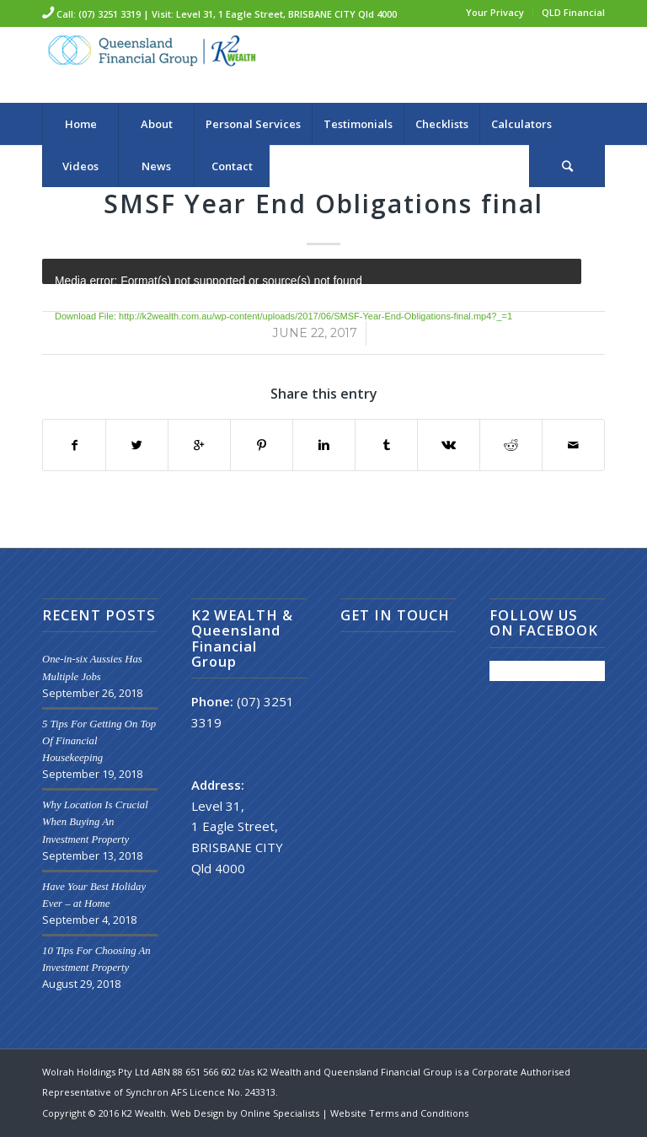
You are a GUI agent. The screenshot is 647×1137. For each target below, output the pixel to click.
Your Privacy (495, 12)
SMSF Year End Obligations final (323, 203)
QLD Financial (573, 12)
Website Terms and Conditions (399, 1113)
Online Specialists (281, 1113)
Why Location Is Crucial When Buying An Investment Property (95, 822)
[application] (311, 271)
